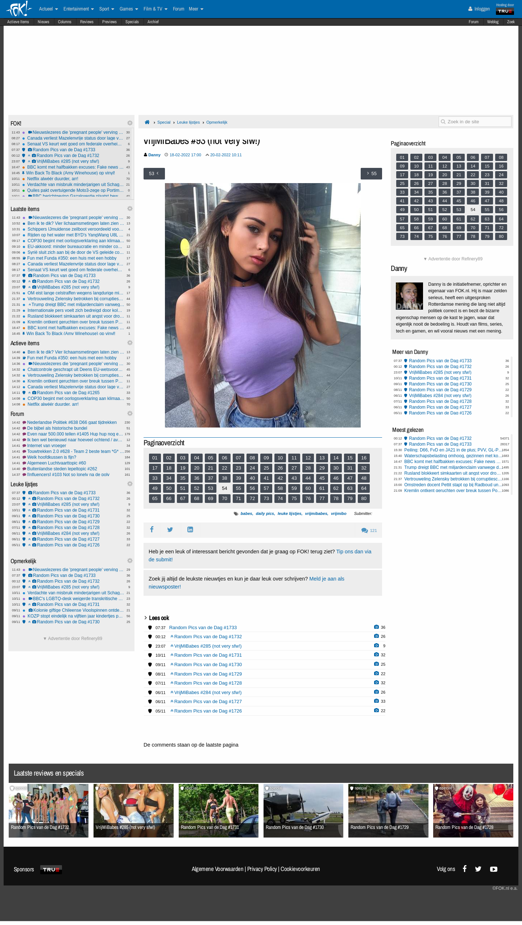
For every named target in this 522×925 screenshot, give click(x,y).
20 (196, 468)
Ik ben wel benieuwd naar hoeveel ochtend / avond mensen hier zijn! (73, 440)
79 (349, 498)
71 (238, 498)
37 (210, 478)
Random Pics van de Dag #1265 (73, 393)
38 (224, 478)
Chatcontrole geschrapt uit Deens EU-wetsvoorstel (73, 369)
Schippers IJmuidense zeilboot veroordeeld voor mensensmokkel (73, 229)
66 (168, 498)
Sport (106, 9)
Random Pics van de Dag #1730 (73, 516)
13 (321, 458)
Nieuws (43, 22)
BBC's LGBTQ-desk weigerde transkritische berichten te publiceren (73, 598)
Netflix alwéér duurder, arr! (73, 179)
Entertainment (78, 9)
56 (252, 488)
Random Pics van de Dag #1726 (73, 545)
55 (238, 488)
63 (349, 488)
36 (196, 478)
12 (308, 458)
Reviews (87, 22)
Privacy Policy (262, 869)
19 (182, 468)
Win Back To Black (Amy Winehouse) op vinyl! (73, 173)
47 (349, 478)
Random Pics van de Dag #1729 (73, 522)
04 (196, 458)
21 (210, 468)
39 (238, 478)
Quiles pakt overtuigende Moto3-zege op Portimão (73, 190)
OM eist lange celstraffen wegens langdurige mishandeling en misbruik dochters (73, 293)
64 (363, 488)
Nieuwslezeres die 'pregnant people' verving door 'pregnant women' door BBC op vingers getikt (73, 132)
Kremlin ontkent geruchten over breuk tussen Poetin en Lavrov (73, 322)
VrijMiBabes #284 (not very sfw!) (73, 533)
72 (252, 498)
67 (182, 498)
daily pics (265, 513)
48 (363, 478)
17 (154, 468)
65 (154, 498)
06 (224, 458)
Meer (196, 9)
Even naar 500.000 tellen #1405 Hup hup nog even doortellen (73, 434)
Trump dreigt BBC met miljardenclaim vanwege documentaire (73, 304)
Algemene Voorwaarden (217, 869)
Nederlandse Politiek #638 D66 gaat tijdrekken (73, 422)
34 (168, 478)
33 (154, 478)
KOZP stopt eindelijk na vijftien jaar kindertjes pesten (73, 616)
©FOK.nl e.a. (505, 888)
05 (210, 458)
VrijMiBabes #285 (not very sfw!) (73, 161)
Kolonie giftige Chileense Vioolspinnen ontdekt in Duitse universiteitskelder (73, 610)
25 (266, 468)
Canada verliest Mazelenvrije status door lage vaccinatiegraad (73, 138)
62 (336, 488)
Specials (132, 22)
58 (280, 488)
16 (363, 458)
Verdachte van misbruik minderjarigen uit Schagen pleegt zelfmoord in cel (73, 184)
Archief (153, 22)
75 (294, 498)
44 (308, 478)
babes (246, 513)
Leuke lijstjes (188, 122)
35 (182, 478)
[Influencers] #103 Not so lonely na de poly (73, 474)
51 (182, 488)
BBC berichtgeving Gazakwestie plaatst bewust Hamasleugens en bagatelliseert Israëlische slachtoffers (73, 196)
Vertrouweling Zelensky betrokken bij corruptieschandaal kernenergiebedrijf (73, 299)
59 (294, 488)
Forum (473, 22)
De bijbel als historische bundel (73, 428)
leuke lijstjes (289, 513)
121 (369, 530)
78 (336, 498)
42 (280, 478)
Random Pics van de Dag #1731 (73, 510)
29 (321, 468)
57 (266, 488)
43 (294, 478)
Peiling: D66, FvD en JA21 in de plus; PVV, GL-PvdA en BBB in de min (453, 450)
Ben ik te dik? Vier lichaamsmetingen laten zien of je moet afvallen (73, 223)
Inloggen (479, 8)
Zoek (511, 22)
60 (308, 488)
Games (129, 9)
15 (349, 458)
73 (266, 498)
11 (294, 458)
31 (349, 468)
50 (168, 488)
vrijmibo (339, 513)
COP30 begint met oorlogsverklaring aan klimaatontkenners (73, 241)
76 (308, 498)
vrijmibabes (316, 513)
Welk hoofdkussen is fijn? (73, 457)
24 (252, 468)
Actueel (48, 9)
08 (252, 458)
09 (266, 458)
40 (252, 478)
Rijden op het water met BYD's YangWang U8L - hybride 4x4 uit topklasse (73, 235)
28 (308, 468)
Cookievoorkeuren (300, 869)
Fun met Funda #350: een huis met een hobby (73, 258)
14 (336, 458)
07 (238, 458)
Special (163, 122)
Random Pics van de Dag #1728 (73, 527)
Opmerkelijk (216, 122)
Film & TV (155, 9)
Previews (109, 22)
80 (363, 498)
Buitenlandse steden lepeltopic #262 (73, 469)
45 (321, 478)
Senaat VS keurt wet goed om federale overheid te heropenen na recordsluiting (73, 144)
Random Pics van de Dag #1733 (73, 150)
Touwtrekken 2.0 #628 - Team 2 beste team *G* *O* (73, 451)
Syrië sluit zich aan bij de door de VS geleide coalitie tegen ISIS (73, 252)
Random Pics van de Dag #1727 (73, 539)
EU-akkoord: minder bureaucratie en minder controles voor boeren (73, 246)
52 (196, 488)
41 (266, 478)
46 (336, 478)
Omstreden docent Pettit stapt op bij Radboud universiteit (453, 485)
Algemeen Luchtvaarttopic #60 (73, 463)
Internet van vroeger (73, 445)
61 (321, 488)
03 (182, 458)
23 (238, 468)
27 (294, 468)
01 (154, 458)
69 (210, 498)
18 (168, 468)
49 (154, 488)
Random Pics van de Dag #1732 (73, 155)
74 (280, 498)
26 (280, 468)
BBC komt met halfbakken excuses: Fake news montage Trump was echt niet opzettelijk (73, 167)
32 (363, 468)
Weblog (492, 22)
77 (321, 498)
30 (336, 468)
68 (196, 498)
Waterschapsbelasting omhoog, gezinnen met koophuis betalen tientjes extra (453, 456)
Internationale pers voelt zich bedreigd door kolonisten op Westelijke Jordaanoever (73, 310)
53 (210, 488)
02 (168, 458)
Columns (64, 22)
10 (280, 458)
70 (224, 498)
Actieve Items (18, 22)
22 (224, 468)
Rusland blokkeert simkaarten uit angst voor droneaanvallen (73, 316)
